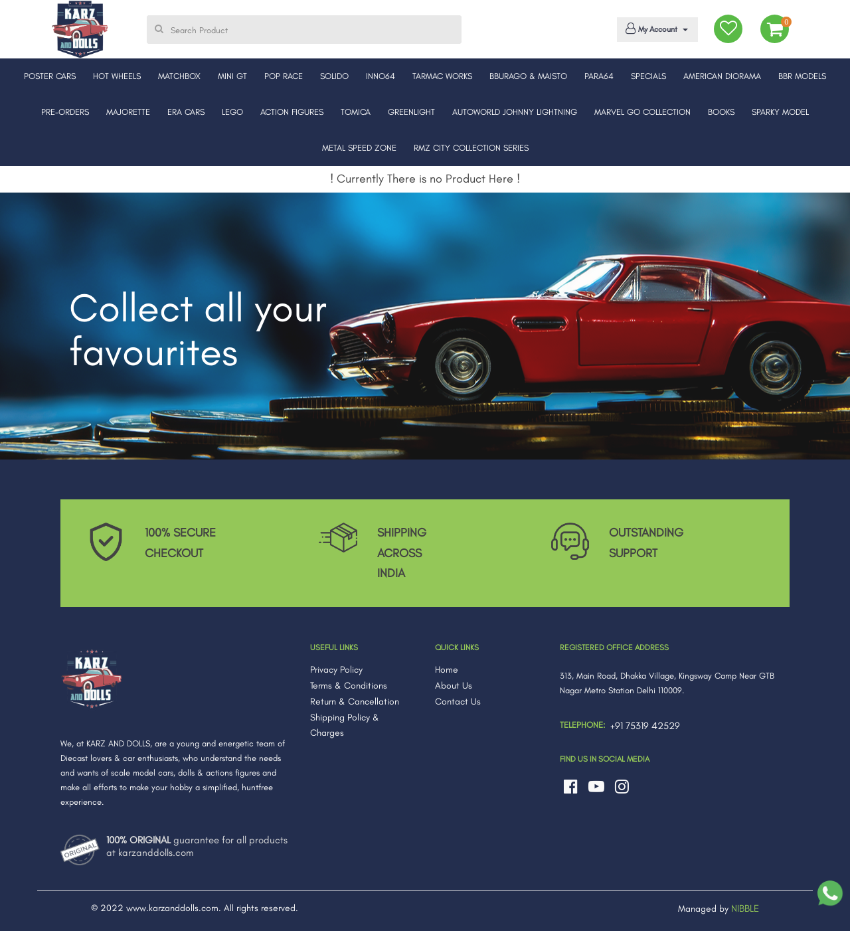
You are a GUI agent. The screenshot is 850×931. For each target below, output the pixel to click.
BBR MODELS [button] (802, 76)
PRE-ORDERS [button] (65, 112)
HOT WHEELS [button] (117, 76)
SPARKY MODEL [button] (780, 112)
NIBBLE (745, 908)
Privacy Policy (336, 669)
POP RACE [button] (283, 76)
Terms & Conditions (348, 685)
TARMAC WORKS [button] (442, 76)
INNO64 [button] (380, 76)
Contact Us (458, 701)
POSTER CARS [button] (50, 76)
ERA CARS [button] (186, 112)
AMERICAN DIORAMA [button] (722, 76)
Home (446, 669)
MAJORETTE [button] (128, 112)
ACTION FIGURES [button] (291, 112)
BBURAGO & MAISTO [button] (528, 76)
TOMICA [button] (356, 112)
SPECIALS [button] (648, 76)
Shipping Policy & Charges (344, 725)
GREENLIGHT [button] (411, 112)
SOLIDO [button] (334, 76)
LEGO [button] (232, 112)
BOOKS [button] (721, 112)
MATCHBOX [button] (179, 76)
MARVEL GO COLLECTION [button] (642, 112)
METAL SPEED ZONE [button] (359, 148)
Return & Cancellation (354, 701)
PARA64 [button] (599, 76)
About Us (453, 685)
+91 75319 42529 (645, 726)
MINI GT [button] (232, 76)
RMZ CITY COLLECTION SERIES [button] (471, 148)
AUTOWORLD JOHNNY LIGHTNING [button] (514, 112)
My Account (655, 29)
